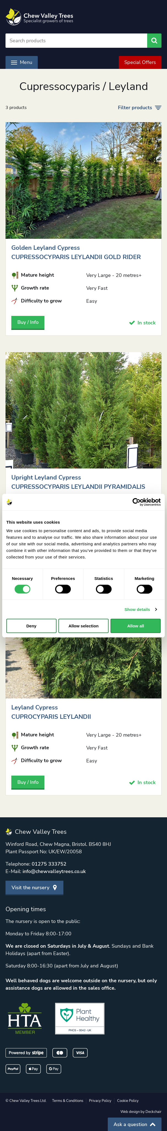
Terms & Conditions (67, 1100)
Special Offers (140, 62)
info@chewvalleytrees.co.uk (54, 871)
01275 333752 (49, 864)
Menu (21, 62)
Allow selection (83, 626)
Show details (137, 609)
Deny (31, 626)
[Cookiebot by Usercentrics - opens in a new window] (136, 502)
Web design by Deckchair (140, 1111)
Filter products (139, 107)
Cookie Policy (128, 1100)
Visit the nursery (35, 887)
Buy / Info (28, 322)
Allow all (135, 626)
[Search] (76, 40)
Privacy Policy (100, 1100)
